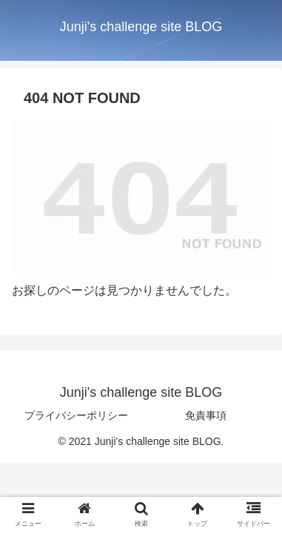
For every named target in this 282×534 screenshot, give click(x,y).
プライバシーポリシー (76, 415)
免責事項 (205, 415)
